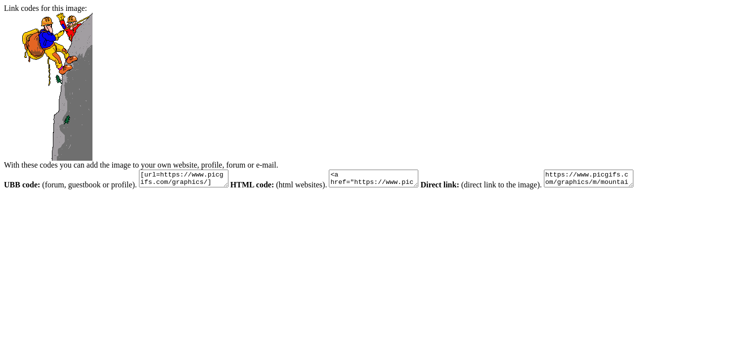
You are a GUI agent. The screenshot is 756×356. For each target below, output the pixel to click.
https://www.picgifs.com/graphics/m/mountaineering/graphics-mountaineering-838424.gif (613, 180)
